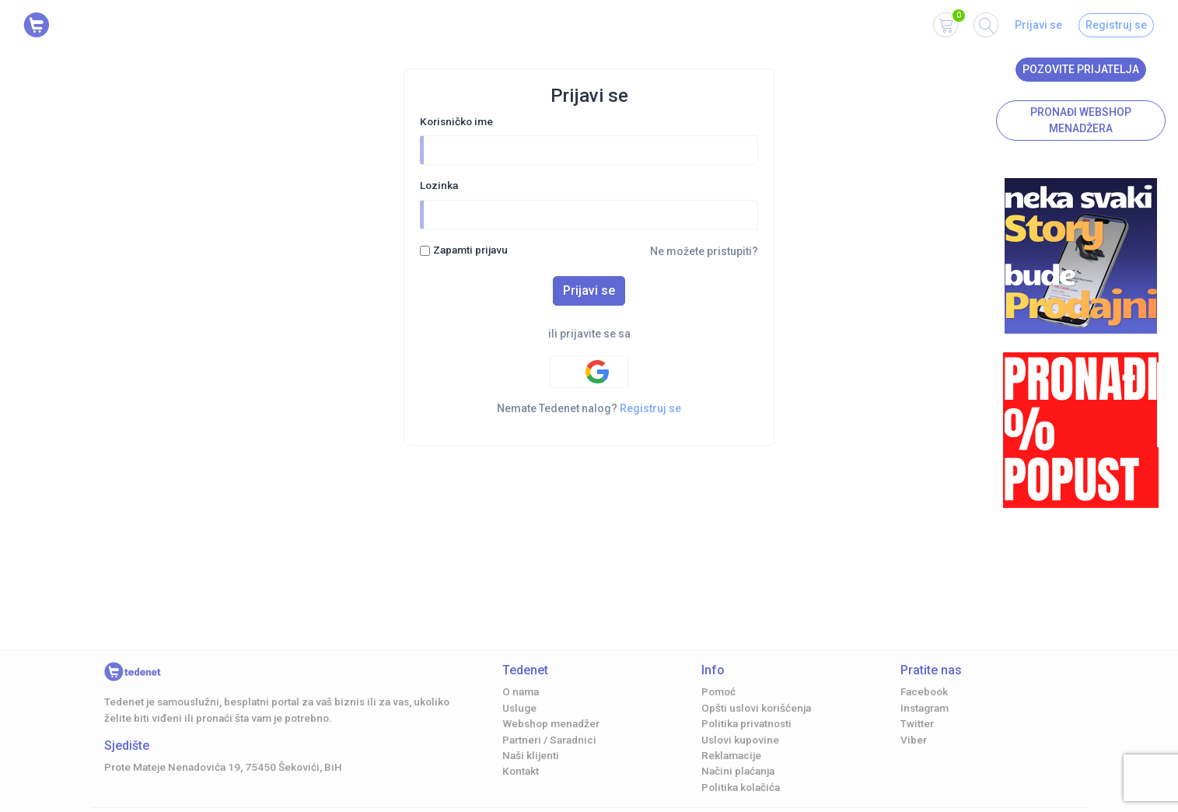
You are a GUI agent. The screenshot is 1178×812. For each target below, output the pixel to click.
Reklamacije (731, 755)
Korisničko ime (456, 121)
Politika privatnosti (746, 723)
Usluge (519, 708)
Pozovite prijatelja (1080, 69)
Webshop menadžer (550, 723)
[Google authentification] (589, 371)
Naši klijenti (530, 755)
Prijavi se (1038, 25)
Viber (913, 739)
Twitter (917, 723)
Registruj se (1116, 25)
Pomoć (718, 691)
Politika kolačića (740, 787)
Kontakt (520, 771)
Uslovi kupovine (740, 739)
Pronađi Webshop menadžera (1080, 120)
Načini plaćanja (737, 771)
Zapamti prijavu (470, 249)
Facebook (924, 691)
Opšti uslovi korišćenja (756, 708)
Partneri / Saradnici (549, 739)
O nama (520, 691)
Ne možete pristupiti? (704, 251)
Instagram (924, 708)
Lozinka (439, 185)
